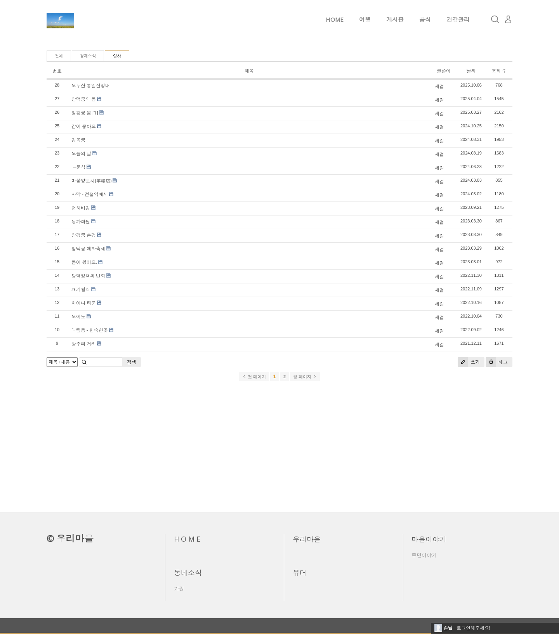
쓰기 (469, 362)
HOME (335, 19)
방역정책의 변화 (88, 276)
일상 (117, 56)
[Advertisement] (279, 446)
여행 (365, 19)
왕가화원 (80, 221)
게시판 (395, 19)
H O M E (187, 539)
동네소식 (188, 572)
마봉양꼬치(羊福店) (91, 180)
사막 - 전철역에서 (89, 194)
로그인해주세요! (473, 628)
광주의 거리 (83, 343)
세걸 (439, 86)
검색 (131, 362)
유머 (300, 572)
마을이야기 (428, 539)
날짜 (471, 71)
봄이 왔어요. (84, 262)
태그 (497, 362)
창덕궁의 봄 (83, 99)
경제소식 (88, 56)
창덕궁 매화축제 (88, 248)
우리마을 (307, 539)
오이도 (78, 316)
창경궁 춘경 (83, 235)
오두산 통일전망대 (90, 85)
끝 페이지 (305, 376)
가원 (179, 588)
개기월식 (80, 289)
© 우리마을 (70, 538)
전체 (59, 56)
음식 (425, 19)
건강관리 (458, 19)
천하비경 (80, 208)
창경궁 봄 (81, 112)
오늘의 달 (81, 153)
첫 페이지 (254, 376)
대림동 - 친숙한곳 (89, 330)
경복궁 (78, 140)
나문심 (78, 167)
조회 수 (499, 71)
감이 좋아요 (83, 126)
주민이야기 (424, 555)
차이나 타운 (83, 303)
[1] (95, 112)
